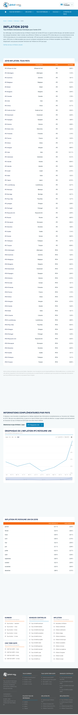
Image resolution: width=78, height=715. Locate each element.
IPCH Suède (8, 352)
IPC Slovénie (8, 227)
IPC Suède (8, 231)
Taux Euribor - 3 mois (11, 630)
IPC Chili (7, 101)
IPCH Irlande (8, 306)
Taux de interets (15, 12)
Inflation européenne (60, 649)
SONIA (25, 706)
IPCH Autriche (9, 255)
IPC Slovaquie (9, 222)
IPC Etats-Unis (9, 129)
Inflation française (59, 652)
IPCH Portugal (9, 334)
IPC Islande (8, 166)
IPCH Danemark (9, 269)
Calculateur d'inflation (60, 623)
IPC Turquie (8, 245)
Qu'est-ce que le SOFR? (47, 677)
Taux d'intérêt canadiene (36, 633)
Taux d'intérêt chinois (35, 636)
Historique (16, 21)
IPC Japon (8, 180)
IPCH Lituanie (9, 315)
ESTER (25, 704)
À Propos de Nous (67, 13)
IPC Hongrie (8, 147)
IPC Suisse (8, 236)
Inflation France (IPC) (47, 708)
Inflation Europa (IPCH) (66, 706)
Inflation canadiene (59, 642)
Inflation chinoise (59, 646)
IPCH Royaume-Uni (10, 338)
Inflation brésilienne (59, 636)
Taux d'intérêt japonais (35, 646)
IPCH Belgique (9, 259)
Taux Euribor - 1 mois (11, 626)
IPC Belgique (8, 82)
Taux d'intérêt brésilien (35, 626)
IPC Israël (7, 171)
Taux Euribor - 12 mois (11, 636)
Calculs (56, 12)
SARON (25, 702)
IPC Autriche (8, 77)
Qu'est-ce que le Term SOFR (48, 679)
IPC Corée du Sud (10, 110)
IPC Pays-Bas (9, 199)
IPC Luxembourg (10, 185)
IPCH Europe (8, 282)
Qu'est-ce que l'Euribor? (29, 677)
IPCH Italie (8, 310)
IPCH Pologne (9, 329)
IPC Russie (8, 217)
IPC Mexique (8, 189)
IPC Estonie (8, 124)
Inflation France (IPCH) (66, 708)
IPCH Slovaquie (9, 343)
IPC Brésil (8, 87)
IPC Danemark (9, 115)
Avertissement (6, 694)
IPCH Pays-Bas (9, 324)
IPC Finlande (8, 133)
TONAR (25, 708)
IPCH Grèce (8, 296)
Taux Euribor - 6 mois (11, 633)
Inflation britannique (60, 639)
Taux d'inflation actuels (66, 699)
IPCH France (8, 292)
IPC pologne (8, 203)
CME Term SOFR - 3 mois (12, 652)
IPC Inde (7, 152)
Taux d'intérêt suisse (35, 655)
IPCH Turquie (9, 362)
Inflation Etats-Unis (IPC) (48, 706)
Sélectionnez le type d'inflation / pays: (14, 424)
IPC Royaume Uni (10, 213)
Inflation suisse (58, 655)
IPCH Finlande (9, 287)
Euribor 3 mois (27, 681)
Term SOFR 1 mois (46, 681)
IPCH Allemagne (9, 250)
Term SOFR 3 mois (46, 684)
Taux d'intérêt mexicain (36, 649)
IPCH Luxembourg (10, 320)
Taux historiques (43, 12)
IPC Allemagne (9, 73)
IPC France (8, 138)
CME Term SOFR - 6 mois (12, 655)
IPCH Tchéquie (9, 357)
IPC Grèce (8, 143)
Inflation (29, 12)
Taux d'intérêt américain (36, 623)
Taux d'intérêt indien (35, 642)
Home (4, 21)
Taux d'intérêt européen (36, 639)
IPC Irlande (8, 161)
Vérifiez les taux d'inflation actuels (13, 45)
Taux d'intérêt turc (34, 659)
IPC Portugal (8, 208)
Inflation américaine (60, 630)
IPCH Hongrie (9, 301)
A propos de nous (7, 696)
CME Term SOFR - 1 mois (12, 649)
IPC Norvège (8, 194)
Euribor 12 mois (27, 684)
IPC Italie (7, 175)
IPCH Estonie (8, 278)
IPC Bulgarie (8, 91)
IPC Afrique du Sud (10, 68)
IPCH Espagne (9, 273)
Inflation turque (58, 659)
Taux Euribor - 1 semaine (12, 623)
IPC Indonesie (9, 157)
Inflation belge (58, 633)
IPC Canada (8, 96)
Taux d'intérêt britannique (36, 630)
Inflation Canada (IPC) (47, 704)
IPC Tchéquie (9, 241)
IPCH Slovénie (9, 348)
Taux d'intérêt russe (35, 652)
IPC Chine (8, 105)
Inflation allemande (59, 626)
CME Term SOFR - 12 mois (12, 658)
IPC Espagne (8, 119)
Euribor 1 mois (27, 679)
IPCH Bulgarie (9, 264)
